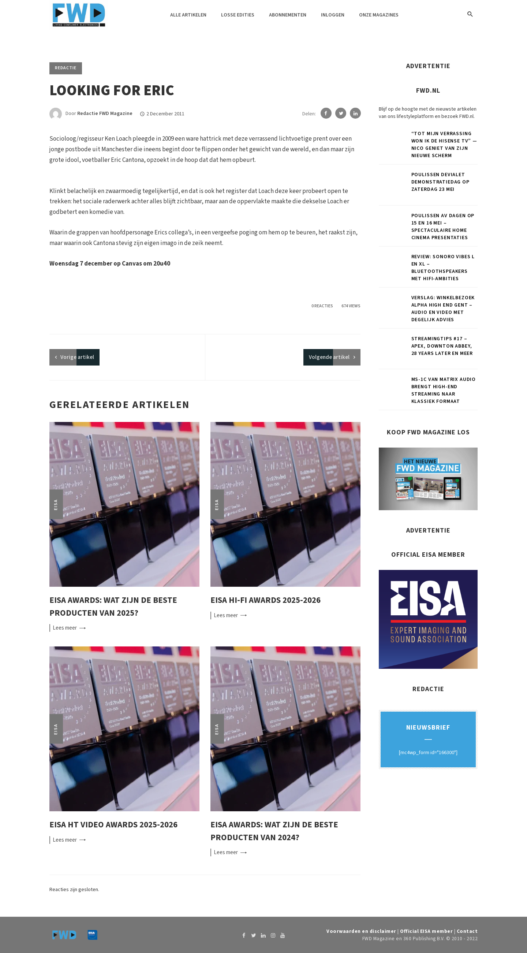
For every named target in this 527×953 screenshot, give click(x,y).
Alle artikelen (188, 15)
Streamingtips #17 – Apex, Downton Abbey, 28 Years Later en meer (442, 346)
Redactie (65, 68)
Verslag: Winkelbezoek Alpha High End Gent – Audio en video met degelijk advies (443, 308)
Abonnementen (287, 15)
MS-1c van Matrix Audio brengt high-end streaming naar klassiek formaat (443, 390)
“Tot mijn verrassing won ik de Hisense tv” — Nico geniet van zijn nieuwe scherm (444, 144)
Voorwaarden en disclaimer (361, 931)
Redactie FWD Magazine (104, 114)
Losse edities (237, 15)
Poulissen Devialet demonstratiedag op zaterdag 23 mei (440, 182)
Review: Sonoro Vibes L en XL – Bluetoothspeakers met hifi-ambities (443, 267)
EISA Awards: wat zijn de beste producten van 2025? (113, 606)
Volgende (329, 357)
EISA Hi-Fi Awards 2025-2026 (265, 600)
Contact (467, 931)
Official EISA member (426, 931)
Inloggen (332, 15)
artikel (77, 357)
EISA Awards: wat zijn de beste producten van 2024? (274, 831)
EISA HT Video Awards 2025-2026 (113, 825)
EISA (56, 504)
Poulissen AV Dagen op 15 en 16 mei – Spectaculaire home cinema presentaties (443, 226)
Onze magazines (379, 15)
